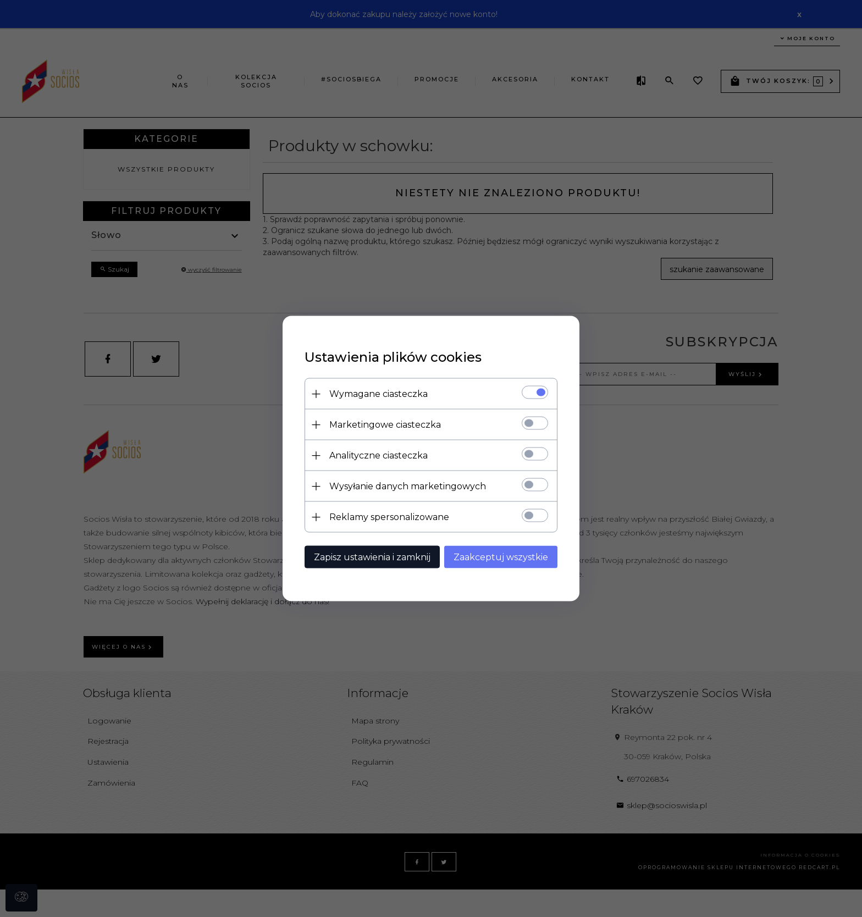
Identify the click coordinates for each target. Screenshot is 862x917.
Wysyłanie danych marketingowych (407, 486)
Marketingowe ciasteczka (385, 424)
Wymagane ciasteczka (378, 394)
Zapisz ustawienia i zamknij (372, 557)
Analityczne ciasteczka (378, 455)
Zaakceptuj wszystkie (501, 557)
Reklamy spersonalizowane (389, 517)
